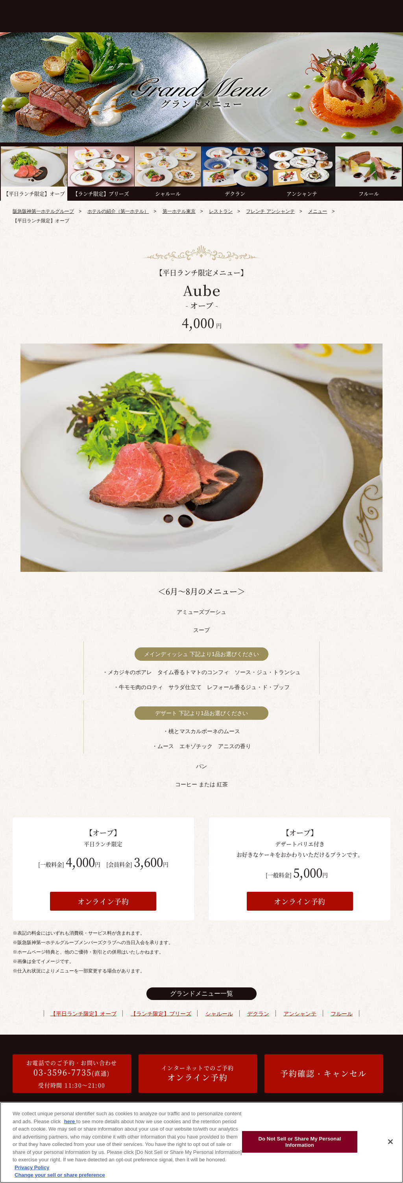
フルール (340, 1013)
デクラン (258, 1013)
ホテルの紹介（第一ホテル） (118, 211)
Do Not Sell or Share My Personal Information (299, 1142)
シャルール (219, 1013)
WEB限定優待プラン (128, 14)
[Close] (390, 1141)
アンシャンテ (299, 1013)
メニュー (174, 14)
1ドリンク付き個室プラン (337, 17)
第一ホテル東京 (179, 211)
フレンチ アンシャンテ (270, 211)
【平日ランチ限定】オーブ (85, 1013)
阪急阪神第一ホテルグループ (43, 211)
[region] (201, 1142)
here (70, 1121)
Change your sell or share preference (60, 1175)
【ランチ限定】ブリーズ (161, 1013)
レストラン (221, 211)
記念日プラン (288, 14)
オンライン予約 (103, 901)
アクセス (382, 14)
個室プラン (209, 14)
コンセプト (81, 14)
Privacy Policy (32, 1167)
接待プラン (248, 14)
